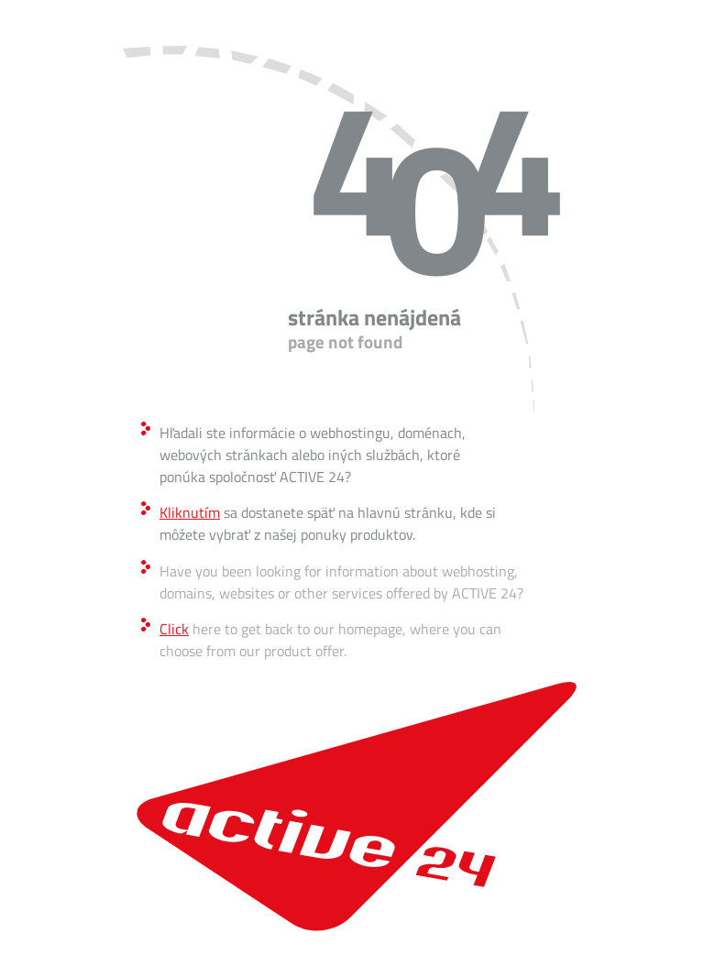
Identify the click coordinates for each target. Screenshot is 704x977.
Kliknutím (190, 512)
